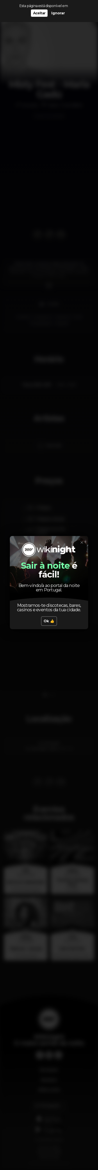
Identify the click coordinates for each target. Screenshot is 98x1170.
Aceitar (39, 13)
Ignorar (58, 13)
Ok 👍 (49, 621)
